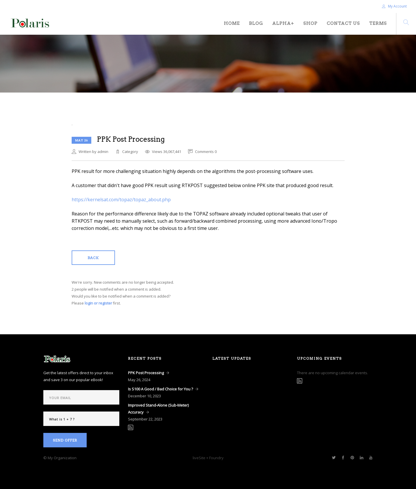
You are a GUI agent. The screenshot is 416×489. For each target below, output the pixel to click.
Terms (378, 23)
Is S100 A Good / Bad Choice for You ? (160, 389)
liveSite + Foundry (208, 457)
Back (93, 258)
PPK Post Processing (146, 372)
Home (232, 23)
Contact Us (343, 23)
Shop (310, 23)
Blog (256, 23)
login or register (98, 303)
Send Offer (65, 440)
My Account (394, 6)
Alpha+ (283, 23)
